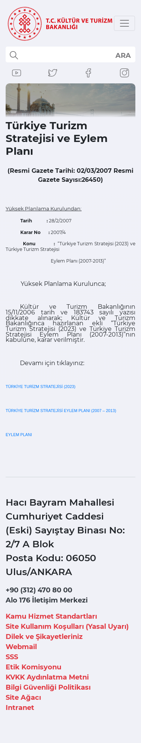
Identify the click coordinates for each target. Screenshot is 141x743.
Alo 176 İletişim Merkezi (47, 600)
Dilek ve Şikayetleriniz (44, 637)
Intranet (20, 708)
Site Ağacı (23, 697)
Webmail (21, 647)
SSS (12, 657)
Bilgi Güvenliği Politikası (48, 687)
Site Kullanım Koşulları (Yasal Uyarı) (67, 626)
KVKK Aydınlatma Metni (47, 677)
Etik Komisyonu (33, 667)
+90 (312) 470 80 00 (39, 590)
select (122, 55)
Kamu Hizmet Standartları (51, 616)
